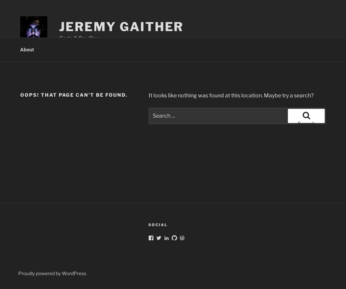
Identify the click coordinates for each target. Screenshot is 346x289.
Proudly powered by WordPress (52, 273)
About (27, 49)
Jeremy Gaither (121, 26)
